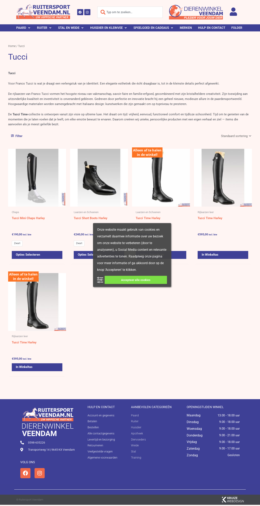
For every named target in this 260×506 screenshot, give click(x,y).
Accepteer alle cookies (135, 280)
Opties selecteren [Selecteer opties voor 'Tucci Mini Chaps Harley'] (28, 255)
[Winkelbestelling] (235, 136)
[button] (23, 27)
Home (12, 46)
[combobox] (130, 12)
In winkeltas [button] (210, 255)
